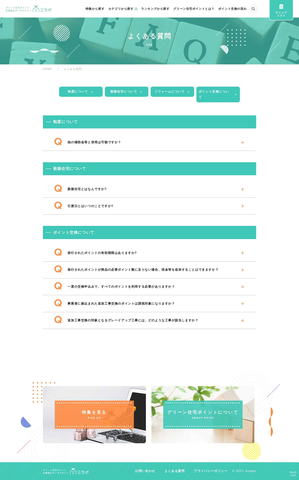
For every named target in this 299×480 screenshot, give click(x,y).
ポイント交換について (218, 94)
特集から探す (95, 8)
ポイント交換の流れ (232, 8)
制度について (81, 91)
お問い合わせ (145, 471)
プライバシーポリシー (210, 471)
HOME (47, 68)
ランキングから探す (155, 8)
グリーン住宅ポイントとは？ (194, 8)
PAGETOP (293, 474)
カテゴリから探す (122, 9)
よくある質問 (175, 471)
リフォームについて (172, 91)
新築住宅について (126, 91)
